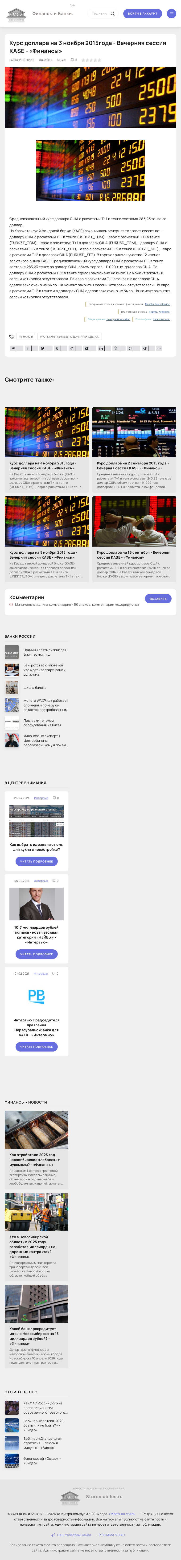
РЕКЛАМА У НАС (112, 1535)
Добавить (158, 599)
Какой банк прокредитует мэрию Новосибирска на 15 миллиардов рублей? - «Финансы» (34, 1336)
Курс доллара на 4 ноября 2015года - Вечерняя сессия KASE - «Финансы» (43, 466)
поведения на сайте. (118, 319)
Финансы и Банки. (53, 10)
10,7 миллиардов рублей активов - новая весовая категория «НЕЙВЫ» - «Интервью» (36, 935)
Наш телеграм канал (71, 1535)
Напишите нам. (161, 319)
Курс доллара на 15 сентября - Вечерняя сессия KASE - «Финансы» (133, 555)
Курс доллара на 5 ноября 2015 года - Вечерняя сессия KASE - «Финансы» (43, 555)
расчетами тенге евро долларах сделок (69, 336)
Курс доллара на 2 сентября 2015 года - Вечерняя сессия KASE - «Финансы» (133, 466)
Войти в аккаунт (142, 14)
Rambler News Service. (157, 304)
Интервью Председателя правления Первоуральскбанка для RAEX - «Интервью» (36, 1027)
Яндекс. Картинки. (159, 311)
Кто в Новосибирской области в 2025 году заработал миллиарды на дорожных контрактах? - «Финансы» (32, 1246)
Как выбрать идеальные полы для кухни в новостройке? (37, 847)
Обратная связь (122, 1514)
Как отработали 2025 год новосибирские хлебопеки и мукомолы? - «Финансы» (35, 1159)
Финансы (26, 336)
